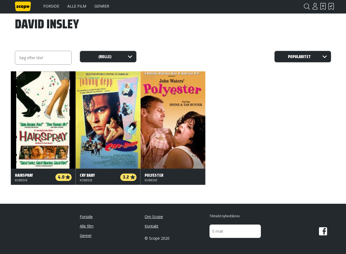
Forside (51, 6)
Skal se (323, 6)
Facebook (323, 231)
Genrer (101, 6)
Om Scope (154, 216)
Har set (331, 6)
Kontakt (151, 226)
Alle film (76, 6)
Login (315, 6)
